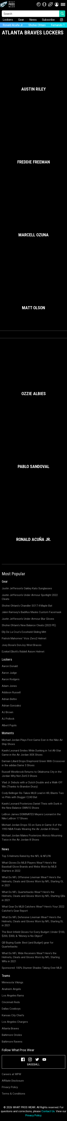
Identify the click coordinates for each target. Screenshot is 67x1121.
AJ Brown (7, 712)
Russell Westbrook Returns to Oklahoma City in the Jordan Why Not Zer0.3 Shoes (32, 774)
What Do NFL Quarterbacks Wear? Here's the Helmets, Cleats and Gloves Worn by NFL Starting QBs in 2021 (33, 896)
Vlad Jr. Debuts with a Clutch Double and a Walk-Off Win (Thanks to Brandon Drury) (32, 784)
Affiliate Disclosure (13, 1080)
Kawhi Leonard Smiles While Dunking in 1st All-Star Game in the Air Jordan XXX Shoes (31, 752)
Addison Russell (11, 692)
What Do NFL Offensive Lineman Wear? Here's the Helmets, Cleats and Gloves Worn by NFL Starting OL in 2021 (33, 881)
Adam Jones (9, 686)
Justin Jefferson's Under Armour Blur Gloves (28, 618)
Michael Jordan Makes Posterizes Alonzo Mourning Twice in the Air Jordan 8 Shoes (32, 837)
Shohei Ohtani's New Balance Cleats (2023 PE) (29, 625)
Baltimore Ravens (12, 1041)
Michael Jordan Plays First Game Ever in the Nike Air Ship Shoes (32, 742)
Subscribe (48, 19)
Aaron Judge (9, 672)
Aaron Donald (10, 666)
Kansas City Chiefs (13, 1015)
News (33, 19)
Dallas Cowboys (11, 1008)
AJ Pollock (8, 718)
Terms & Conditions (13, 1093)
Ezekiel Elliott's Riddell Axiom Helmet (23, 651)
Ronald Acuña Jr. (13, 25)
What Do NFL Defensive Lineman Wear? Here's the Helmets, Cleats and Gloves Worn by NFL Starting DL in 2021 (32, 921)
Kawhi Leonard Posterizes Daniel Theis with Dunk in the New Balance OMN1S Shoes (32, 805)
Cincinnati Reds (11, 1002)
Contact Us (48, 1111)
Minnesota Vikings (12, 982)
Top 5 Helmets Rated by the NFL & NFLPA (26, 856)
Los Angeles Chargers (15, 1021)
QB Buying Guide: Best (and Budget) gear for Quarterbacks (27, 944)
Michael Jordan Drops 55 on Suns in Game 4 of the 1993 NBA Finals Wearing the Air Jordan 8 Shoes (32, 827)
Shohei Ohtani (37, 25)
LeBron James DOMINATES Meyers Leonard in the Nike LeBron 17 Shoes (31, 816)
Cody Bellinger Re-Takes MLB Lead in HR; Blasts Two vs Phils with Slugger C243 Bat (33, 795)
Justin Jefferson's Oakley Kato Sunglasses (27, 588)
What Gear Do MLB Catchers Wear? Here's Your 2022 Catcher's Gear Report (33, 908)
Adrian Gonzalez (11, 705)
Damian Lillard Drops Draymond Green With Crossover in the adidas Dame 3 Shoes (33, 763)
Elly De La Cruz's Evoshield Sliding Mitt (24, 632)
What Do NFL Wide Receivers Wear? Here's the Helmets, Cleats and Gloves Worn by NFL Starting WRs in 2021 (31, 957)
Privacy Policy (10, 1087)
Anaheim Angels (11, 989)
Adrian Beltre (9, 699)
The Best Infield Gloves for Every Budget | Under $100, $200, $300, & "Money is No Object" (33, 934)
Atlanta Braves (10, 1028)
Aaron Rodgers (10, 679)
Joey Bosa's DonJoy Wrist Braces (21, 645)
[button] (57, 4)
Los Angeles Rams (13, 995)
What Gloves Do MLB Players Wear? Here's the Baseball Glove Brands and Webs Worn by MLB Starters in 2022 (29, 866)
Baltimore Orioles (12, 1035)
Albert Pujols (9, 725)
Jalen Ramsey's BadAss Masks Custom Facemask (31, 612)
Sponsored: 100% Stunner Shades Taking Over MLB (32, 967)
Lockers (8, 19)
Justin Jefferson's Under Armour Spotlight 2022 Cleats (30, 597)
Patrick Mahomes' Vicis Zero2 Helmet (24, 638)
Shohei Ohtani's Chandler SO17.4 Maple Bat (27, 605)
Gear (21, 19)
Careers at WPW (11, 1074)
